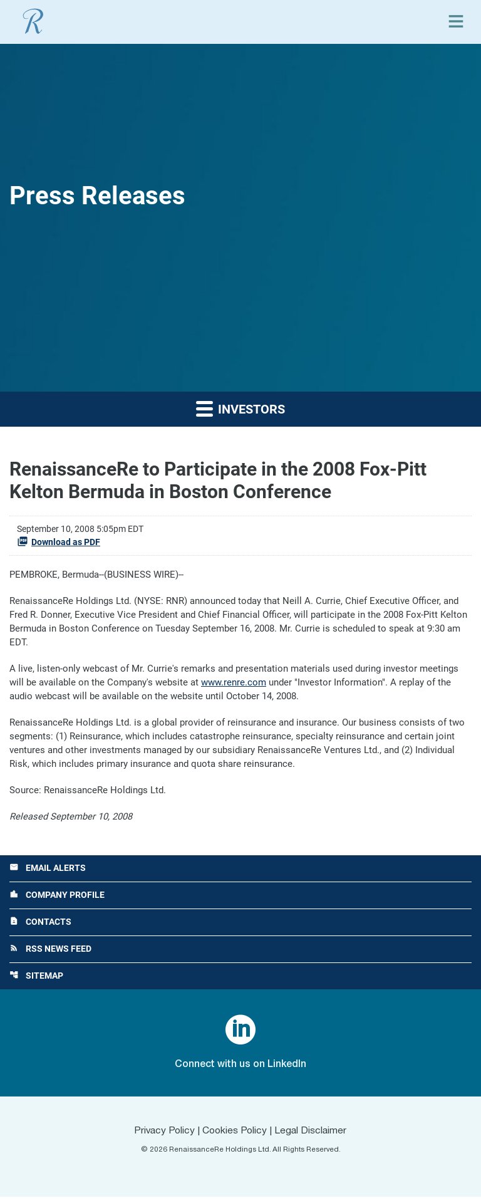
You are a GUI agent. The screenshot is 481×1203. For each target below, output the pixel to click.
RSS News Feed (50, 955)
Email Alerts (47, 873)
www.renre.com (233, 684)
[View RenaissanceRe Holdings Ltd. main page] (33, 21)
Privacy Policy (162, 1137)
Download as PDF (58, 541)
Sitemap (36, 982)
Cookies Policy (234, 1137)
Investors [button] (240, 408)
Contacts (40, 927)
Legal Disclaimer (312, 1137)
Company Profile (57, 900)
